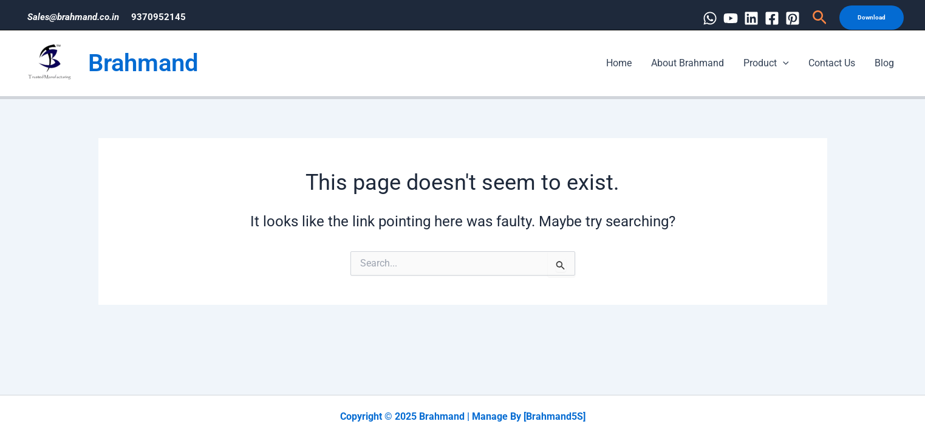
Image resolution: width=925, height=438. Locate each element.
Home (619, 63)
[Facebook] (772, 18)
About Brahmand (687, 63)
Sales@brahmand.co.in (73, 17)
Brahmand (143, 63)
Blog (884, 63)
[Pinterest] (792, 18)
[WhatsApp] (710, 18)
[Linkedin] (751, 18)
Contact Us (831, 63)
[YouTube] (730, 18)
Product (766, 63)
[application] (783, 63)
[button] (819, 18)
